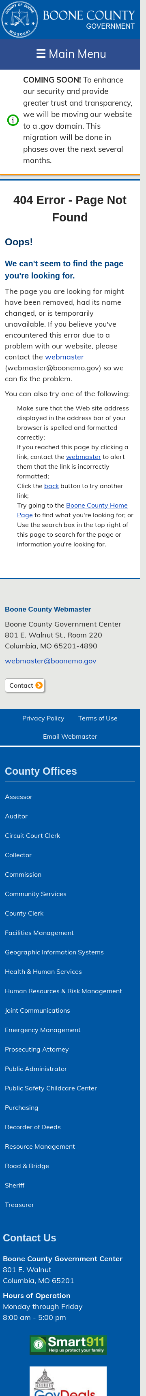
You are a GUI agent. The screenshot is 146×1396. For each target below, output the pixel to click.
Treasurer (19, 1205)
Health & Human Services (43, 971)
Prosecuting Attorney (37, 1049)
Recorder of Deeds (33, 1127)
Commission (23, 874)
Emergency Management (43, 1030)
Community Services (36, 894)
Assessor (18, 797)
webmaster (64, 356)
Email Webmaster (70, 736)
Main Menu (71, 54)
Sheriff (14, 1185)
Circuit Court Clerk (32, 835)
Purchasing (22, 1107)
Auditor (16, 816)
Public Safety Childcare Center (51, 1088)
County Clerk (24, 913)
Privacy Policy (43, 718)
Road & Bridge (27, 1166)
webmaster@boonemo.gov (51, 660)
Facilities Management (39, 933)
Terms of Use (98, 718)
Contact (19, 686)
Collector (18, 855)
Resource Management (40, 1146)
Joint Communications (37, 1010)
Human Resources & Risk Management (63, 991)
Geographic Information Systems (54, 952)
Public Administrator (36, 1069)
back (51, 486)
